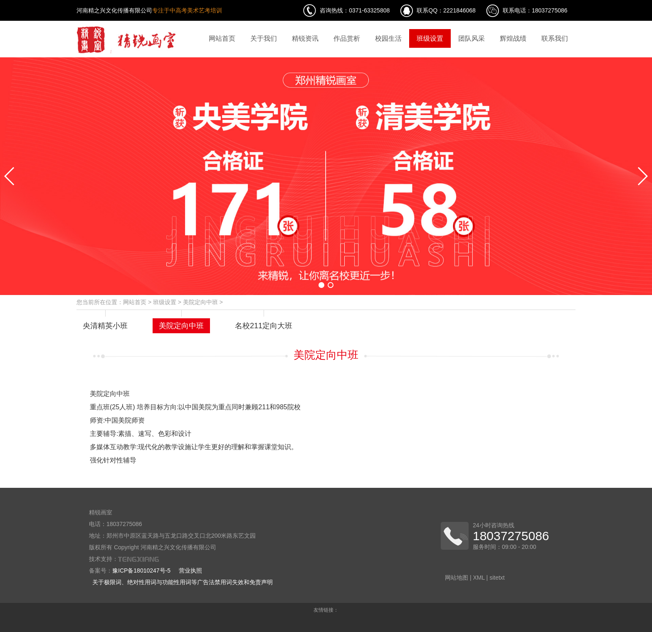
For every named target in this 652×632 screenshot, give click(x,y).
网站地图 (456, 577)
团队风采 (471, 38)
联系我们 (554, 38)
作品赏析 (346, 38)
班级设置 (430, 38)
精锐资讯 (305, 38)
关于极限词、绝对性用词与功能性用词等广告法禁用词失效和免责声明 (182, 582)
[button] (321, 285)
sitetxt (497, 577)
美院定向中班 (200, 302)
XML (478, 577)
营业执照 (190, 570)
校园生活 (388, 38)
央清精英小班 (105, 326)
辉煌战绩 (513, 38)
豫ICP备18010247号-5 (141, 570)
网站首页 (222, 38)
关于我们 (263, 38)
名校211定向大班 (263, 326)
